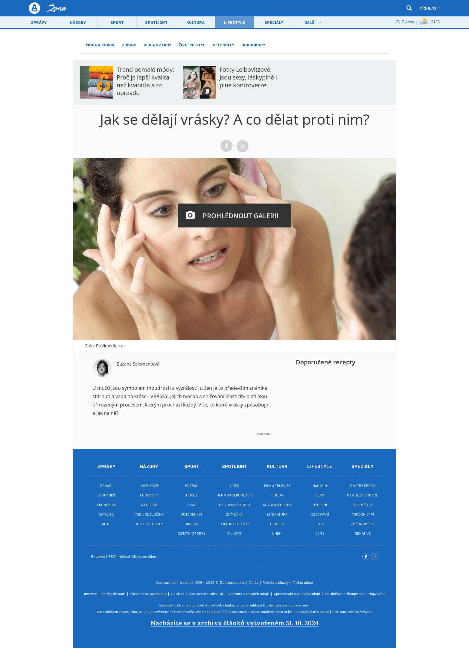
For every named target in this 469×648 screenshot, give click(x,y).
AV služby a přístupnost (345, 594)
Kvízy (320, 533)
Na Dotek (149, 504)
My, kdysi (234, 533)
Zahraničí (106, 495)
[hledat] (409, 8)
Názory (78, 22)
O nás (254, 582)
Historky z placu (234, 504)
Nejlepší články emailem (138, 556)
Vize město (362, 504)
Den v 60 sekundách (234, 495)
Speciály (273, 22)
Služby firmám (113, 594)
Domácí (106, 485)
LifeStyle (234, 22)
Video (234, 485)
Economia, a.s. (232, 582)
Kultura (195, 22)
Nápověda (377, 594)
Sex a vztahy (157, 44)
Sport (117, 22)
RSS (112, 556)
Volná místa (303, 582)
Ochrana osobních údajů (248, 594)
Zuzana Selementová (138, 364)
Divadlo (277, 524)
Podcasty (149, 495)
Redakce (98, 556)
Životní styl (192, 44)
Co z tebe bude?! (149, 524)
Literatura (277, 514)
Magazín (320, 485)
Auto (106, 524)
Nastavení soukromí (206, 594)
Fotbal (191, 485)
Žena (320, 495)
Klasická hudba (277, 504)
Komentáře (149, 485)
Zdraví (129, 44)
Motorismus (191, 514)
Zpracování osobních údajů (297, 594)
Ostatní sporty (191, 533)
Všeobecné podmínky (148, 594)
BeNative (363, 533)
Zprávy (39, 22)
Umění (277, 533)
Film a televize (277, 485)
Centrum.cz (166, 582)
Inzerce (91, 594)
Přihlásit (430, 8)
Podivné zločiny (149, 514)
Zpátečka (234, 514)
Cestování (320, 514)
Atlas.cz (187, 582)
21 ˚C (429, 22)
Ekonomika (106, 504)
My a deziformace (362, 495)
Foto (320, 524)
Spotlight (156, 22)
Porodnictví (362, 514)
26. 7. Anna (404, 22)
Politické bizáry (234, 524)
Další (310, 22)
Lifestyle (319, 466)
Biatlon (192, 524)
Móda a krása (100, 44)
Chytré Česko (362, 485)
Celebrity (223, 44)
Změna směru (362, 524)
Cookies (178, 594)
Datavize (106, 514)
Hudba (277, 495)
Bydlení (320, 504)
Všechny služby (276, 582)
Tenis (192, 504)
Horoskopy (253, 44)
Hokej (191, 495)
